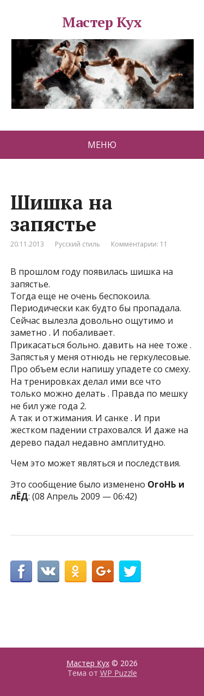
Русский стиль (77, 244)
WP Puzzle (118, 673)
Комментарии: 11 (139, 244)
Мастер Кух (102, 62)
